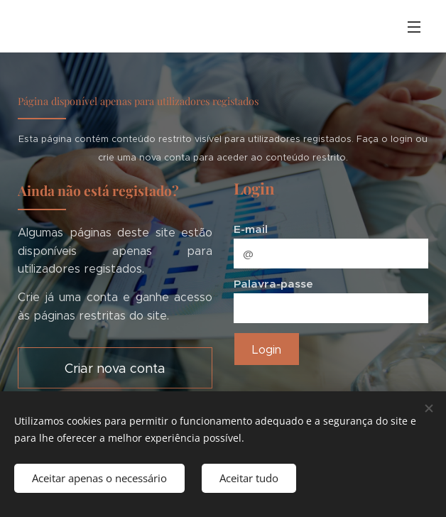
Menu (414, 27)
